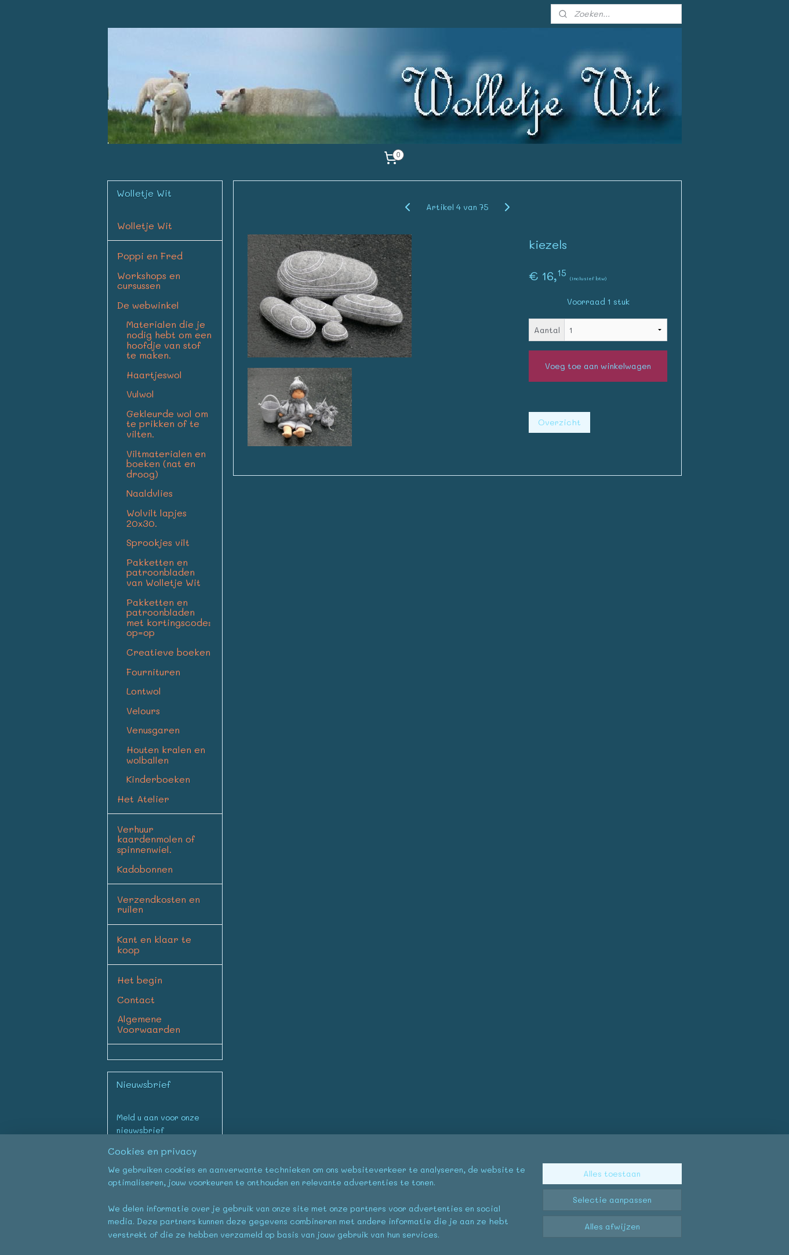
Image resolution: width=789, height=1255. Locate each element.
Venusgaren (153, 730)
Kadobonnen (145, 869)
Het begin (139, 980)
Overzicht (559, 422)
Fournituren (153, 672)
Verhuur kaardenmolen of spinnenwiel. (156, 839)
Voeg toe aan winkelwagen (598, 365)
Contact (136, 999)
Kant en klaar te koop (154, 944)
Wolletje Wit (144, 225)
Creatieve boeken (168, 652)
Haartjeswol (154, 374)
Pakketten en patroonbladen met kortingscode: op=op (168, 617)
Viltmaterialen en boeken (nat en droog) (166, 463)
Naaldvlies (149, 493)
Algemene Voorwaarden (148, 1023)
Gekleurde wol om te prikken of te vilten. (167, 423)
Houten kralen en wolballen (165, 754)
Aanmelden (147, 1157)
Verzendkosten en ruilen (158, 904)
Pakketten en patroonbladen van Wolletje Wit (163, 572)
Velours (143, 710)
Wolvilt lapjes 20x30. (156, 518)
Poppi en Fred (150, 255)
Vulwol (140, 394)
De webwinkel (148, 305)
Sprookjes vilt (158, 542)
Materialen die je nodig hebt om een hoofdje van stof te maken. (169, 339)
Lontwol (143, 691)
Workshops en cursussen (148, 280)
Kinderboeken (158, 779)
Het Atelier (143, 799)
